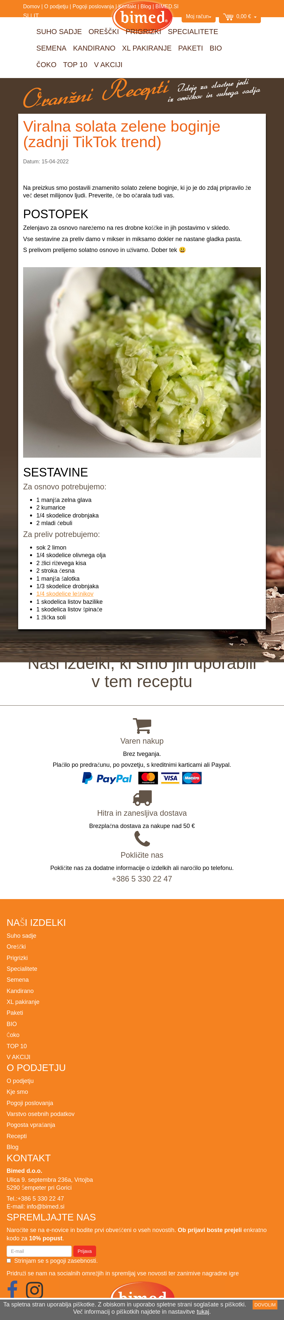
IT (36, 16)
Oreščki (104, 31)
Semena (51, 48)
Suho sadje (59, 31)
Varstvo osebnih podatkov (41, 1114)
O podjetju (56, 6)
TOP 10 (75, 64)
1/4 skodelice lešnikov (64, 594)
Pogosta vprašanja (31, 1125)
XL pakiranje (147, 48)
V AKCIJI (108, 64)
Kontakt (127, 6)
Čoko (46, 64)
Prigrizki (143, 31)
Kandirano (94, 48)
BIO (216, 48)
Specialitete (193, 31)
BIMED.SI (167, 6)
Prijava (85, 1251)
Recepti (17, 1136)
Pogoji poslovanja (93, 6)
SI (26, 16)
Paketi (190, 48)
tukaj (203, 1311)
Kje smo (17, 1091)
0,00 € (240, 17)
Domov (31, 6)
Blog (146, 6)
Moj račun (198, 16)
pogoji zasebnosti (73, 1260)
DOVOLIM (265, 1305)
